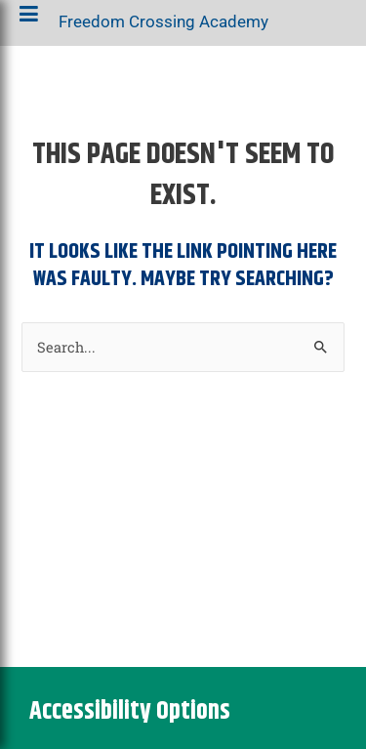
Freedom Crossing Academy (163, 26)
